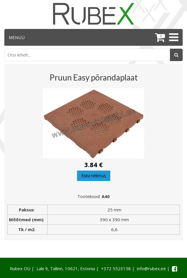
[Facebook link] (174, 269)
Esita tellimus (93, 175)
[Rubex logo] (93, 14)
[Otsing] (176, 55)
